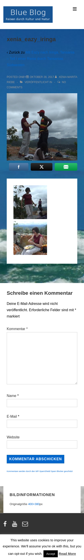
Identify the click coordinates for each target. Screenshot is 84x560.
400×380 (33, 504)
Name (11, 396)
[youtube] (15, 525)
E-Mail (12, 416)
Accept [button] (50, 553)
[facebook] (6, 525)
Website (13, 437)
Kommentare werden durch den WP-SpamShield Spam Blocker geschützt (40, 471)
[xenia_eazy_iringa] (42, 77)
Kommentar (17, 329)
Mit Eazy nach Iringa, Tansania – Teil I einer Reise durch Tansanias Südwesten (40, 58)
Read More (67, 553)
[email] (25, 525)
